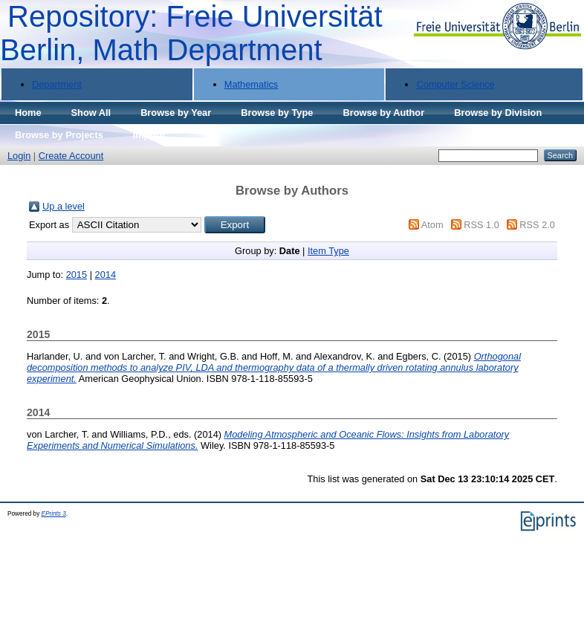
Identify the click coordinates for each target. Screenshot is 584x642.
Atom (432, 224)
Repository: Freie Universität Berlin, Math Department (191, 33)
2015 (76, 274)
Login (18, 155)
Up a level (63, 206)
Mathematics (251, 84)
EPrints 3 (54, 513)
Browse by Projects (59, 134)
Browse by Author (383, 112)
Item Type (328, 250)
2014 (105, 274)
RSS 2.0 (537, 224)
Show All (91, 112)
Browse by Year (175, 112)
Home (28, 112)
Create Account (71, 155)
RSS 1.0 (481, 224)
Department (57, 84)
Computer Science (455, 84)
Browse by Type (277, 112)
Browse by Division (498, 112)
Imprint (149, 134)
